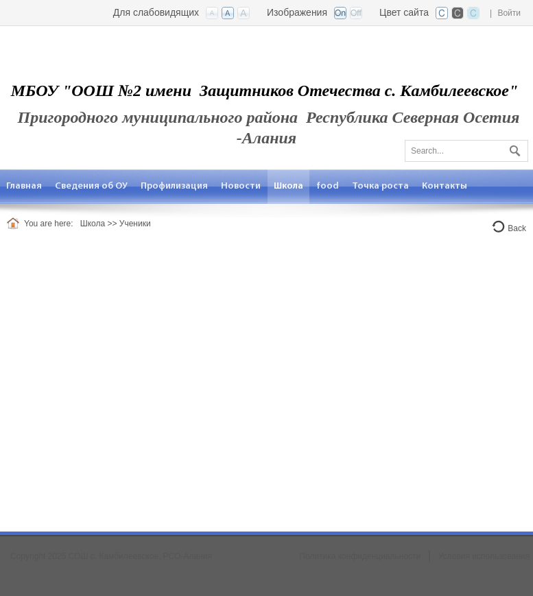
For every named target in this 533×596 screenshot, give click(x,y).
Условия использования (484, 556)
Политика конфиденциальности (360, 556)
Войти (509, 13)
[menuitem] (24, 186)
